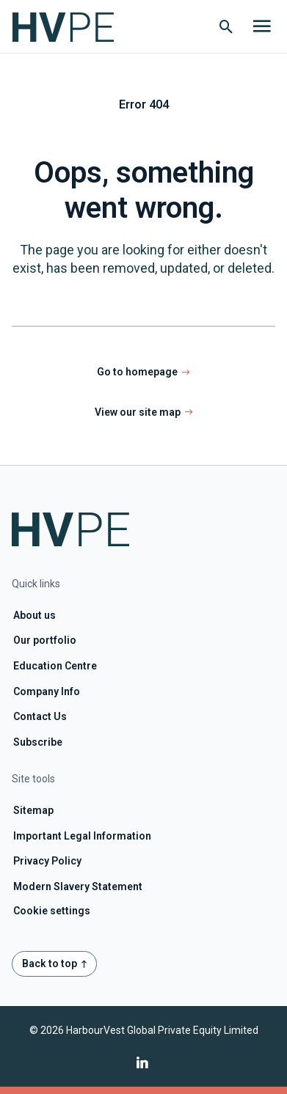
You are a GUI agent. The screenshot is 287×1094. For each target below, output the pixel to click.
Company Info (46, 691)
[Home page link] (70, 26)
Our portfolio (44, 640)
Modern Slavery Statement (77, 886)
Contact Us (40, 716)
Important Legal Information (82, 836)
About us (34, 615)
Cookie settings (51, 911)
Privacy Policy (47, 861)
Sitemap (33, 810)
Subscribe (37, 742)
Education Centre (55, 666)
